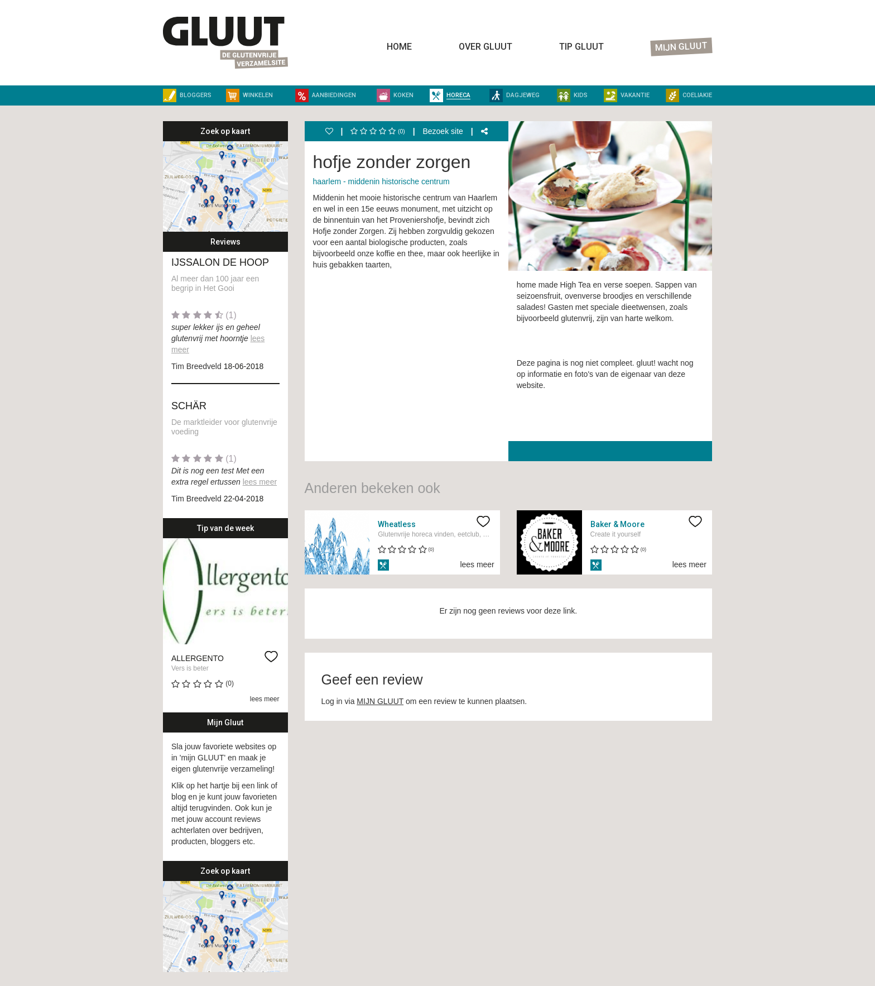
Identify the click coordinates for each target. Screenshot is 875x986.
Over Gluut (485, 46)
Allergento (197, 658)
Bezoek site (442, 131)
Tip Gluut (581, 46)
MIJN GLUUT (380, 701)
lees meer (260, 481)
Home (399, 46)
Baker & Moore (617, 524)
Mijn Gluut (681, 47)
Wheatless (397, 524)
